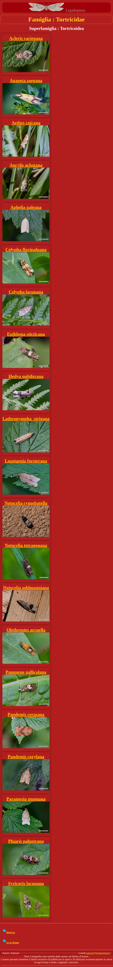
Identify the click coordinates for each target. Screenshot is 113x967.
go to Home (10, 942)
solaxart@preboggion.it (98, 953)
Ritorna (8, 932)
